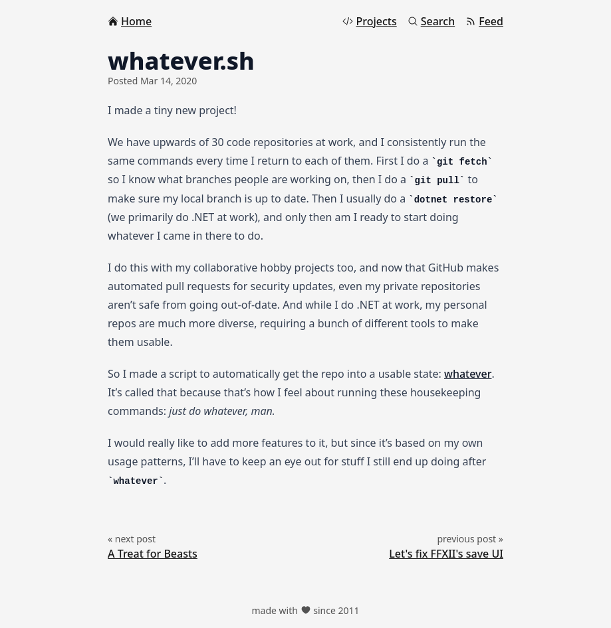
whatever (467, 373)
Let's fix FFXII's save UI (446, 553)
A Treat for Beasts (152, 553)
